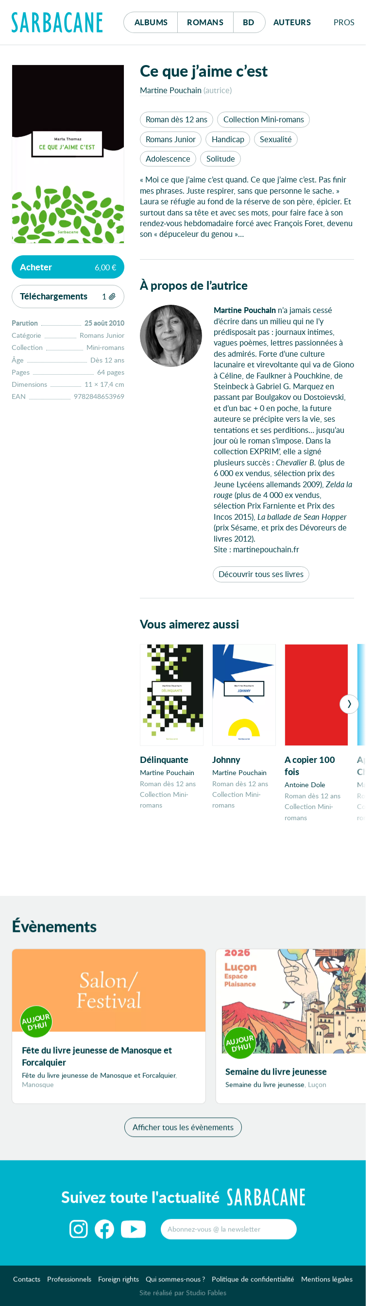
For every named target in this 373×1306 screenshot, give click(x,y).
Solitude (220, 158)
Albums (151, 22)
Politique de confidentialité (253, 1284)
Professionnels (69, 1284)
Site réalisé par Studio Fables (182, 1298)
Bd (254, 20)
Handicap (228, 139)
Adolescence (168, 158)
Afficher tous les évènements (183, 1132)
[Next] (349, 704)
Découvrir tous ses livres (261, 573)
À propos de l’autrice (194, 285)
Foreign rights (118, 1284)
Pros (344, 22)
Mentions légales (327, 1284)
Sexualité (276, 139)
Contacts (26, 1284)
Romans (205, 22)
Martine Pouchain (171, 90)
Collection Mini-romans (263, 119)
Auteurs (292, 22)
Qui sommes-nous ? (175, 1284)
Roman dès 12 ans (176, 119)
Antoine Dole (305, 784)
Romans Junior (171, 139)
